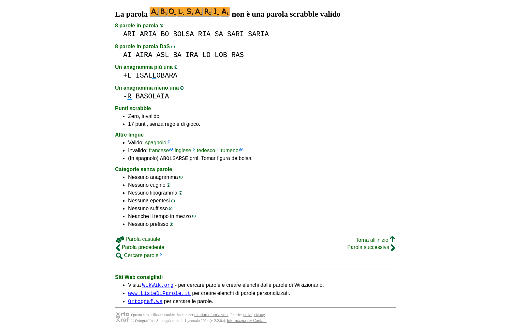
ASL (162, 55)
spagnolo (155, 142)
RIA (204, 34)
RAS (237, 55)
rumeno (230, 150)
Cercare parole (137, 256)
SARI (235, 34)
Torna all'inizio (375, 241)
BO (165, 34)
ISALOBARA (156, 75)
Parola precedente (140, 248)
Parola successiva (371, 248)
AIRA (144, 55)
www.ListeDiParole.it (159, 295)
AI (127, 55)
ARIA (148, 34)
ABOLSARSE (174, 159)
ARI (129, 34)
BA (177, 55)
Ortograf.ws (145, 305)
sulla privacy (254, 318)
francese (159, 150)
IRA (191, 55)
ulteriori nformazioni (211, 318)
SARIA (258, 34)
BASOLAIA (152, 96)
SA (219, 34)
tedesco (206, 150)
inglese (183, 150)
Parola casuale (138, 240)
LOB (221, 55)
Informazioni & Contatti (246, 324)
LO (206, 55)
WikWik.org (157, 286)
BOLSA (183, 34)
